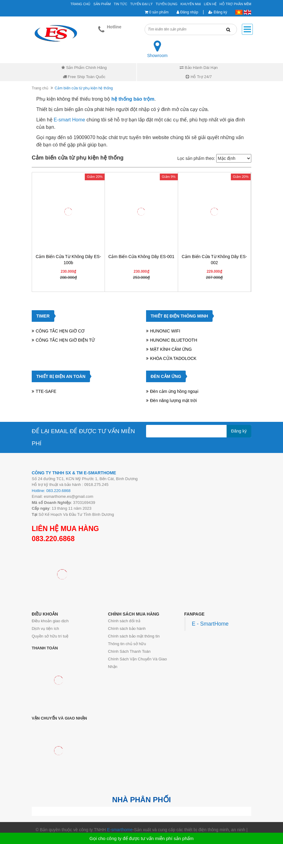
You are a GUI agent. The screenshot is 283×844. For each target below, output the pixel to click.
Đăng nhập (187, 12)
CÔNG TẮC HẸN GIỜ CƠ (60, 331)
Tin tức (120, 4)
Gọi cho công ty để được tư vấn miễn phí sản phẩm (141, 838)
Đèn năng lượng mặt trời (173, 400)
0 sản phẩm (158, 12)
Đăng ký (217, 12)
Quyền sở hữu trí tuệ (50, 636)
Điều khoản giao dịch (50, 621)
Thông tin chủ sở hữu (127, 643)
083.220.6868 (53, 539)
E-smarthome (120, 829)
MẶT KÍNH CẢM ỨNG (171, 349)
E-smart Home (69, 119)
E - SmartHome (210, 624)
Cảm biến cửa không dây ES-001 (141, 256)
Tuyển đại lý (141, 4)
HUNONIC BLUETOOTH (173, 340)
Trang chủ (40, 88)
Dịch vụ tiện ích (45, 628)
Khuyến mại (191, 4)
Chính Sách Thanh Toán (129, 651)
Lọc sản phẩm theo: (196, 158)
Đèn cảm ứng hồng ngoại (174, 391)
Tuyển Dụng (166, 4)
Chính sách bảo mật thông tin (133, 636)
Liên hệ (210, 4)
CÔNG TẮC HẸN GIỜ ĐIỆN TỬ (65, 340)
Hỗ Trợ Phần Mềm (235, 4)
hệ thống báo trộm (132, 99)
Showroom (157, 55)
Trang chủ (80, 4)
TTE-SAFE (46, 391)
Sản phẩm (102, 4)
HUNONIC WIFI (165, 331)
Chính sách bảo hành (126, 628)
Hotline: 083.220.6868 (51, 490)
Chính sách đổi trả (124, 621)
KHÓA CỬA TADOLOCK (173, 358)
